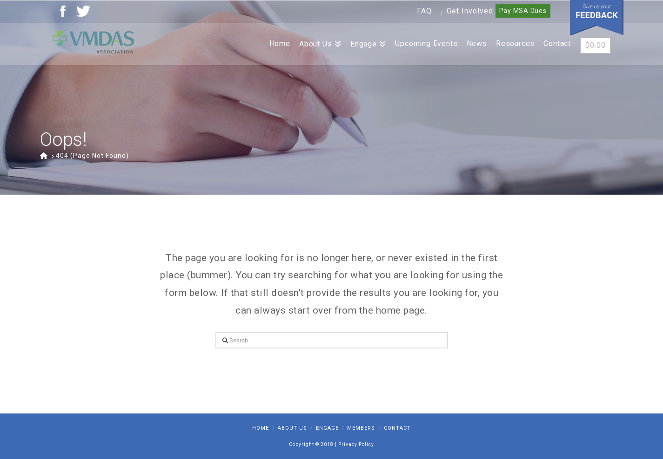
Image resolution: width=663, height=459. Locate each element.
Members (361, 428)
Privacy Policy (356, 444)
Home (260, 428)
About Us (292, 428)
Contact (397, 428)
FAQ (424, 11)
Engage (327, 428)
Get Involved (470, 11)
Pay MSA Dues (523, 10)
